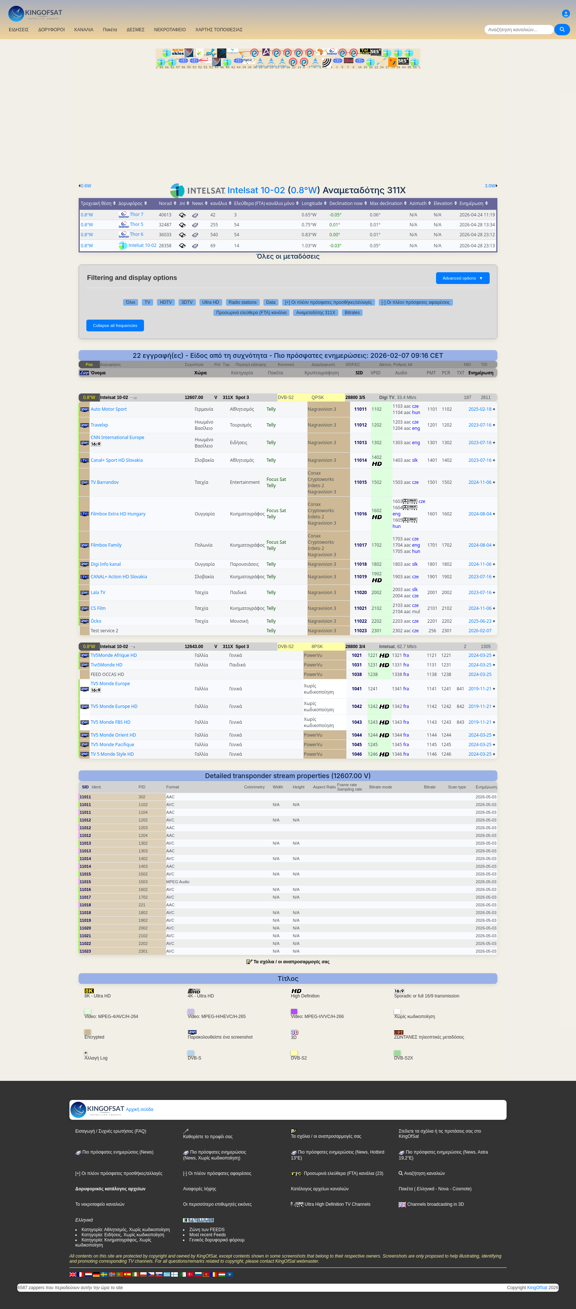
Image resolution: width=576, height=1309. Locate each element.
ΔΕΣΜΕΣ (136, 29)
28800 (351, 397)
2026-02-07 (480, 630)
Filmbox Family (106, 545)
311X (228, 397)
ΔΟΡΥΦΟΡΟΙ (51, 29)
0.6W (86, 185)
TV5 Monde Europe (110, 683)
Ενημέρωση (481, 373)
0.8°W (304, 190)
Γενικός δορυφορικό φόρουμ (216, 1240)
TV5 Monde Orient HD (113, 735)
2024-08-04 (480, 514)
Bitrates (352, 312)
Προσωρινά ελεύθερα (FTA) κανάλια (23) (337, 1173)
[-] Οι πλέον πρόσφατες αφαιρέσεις (416, 302)
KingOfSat (537, 1287)
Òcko (96, 621)
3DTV (187, 302)
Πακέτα (110, 29)
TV (147, 302)
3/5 (362, 397)
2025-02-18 (480, 409)
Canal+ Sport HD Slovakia (117, 460)
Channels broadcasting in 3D (431, 1204)
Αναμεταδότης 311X (315, 312)
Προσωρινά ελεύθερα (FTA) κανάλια (251, 312)
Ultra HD (210, 302)
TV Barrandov (105, 482)
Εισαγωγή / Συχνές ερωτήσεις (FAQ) (110, 1131)
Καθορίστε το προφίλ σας (208, 1134)
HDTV (166, 302)
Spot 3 (242, 397)
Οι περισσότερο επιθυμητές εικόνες (217, 1204)
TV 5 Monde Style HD (112, 754)
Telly (271, 409)
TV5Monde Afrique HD (114, 655)
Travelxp (99, 425)
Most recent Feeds (207, 1234)
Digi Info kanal (106, 564)
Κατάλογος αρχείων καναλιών (320, 1188)
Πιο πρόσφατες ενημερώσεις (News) (114, 1152)
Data (271, 302)
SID (359, 373)
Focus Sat (276, 479)
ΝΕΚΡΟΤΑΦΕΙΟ (170, 29)
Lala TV (98, 592)
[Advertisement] (288, 123)
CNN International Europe (117, 437)
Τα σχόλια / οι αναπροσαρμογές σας (291, 961)
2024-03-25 (480, 655)
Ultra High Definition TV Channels (331, 1204)
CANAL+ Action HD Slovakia (119, 576)
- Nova (441, 1188)
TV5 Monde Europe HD (114, 706)
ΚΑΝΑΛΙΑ (83, 29)
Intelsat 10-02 (256, 190)
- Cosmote (459, 1188)
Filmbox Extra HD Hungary (118, 514)
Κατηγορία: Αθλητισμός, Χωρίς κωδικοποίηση (126, 1229)
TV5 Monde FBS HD (110, 722)
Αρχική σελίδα (112, 1109)
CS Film (98, 608)
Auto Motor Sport (109, 409)
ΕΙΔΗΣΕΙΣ (19, 29)
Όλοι (130, 302)
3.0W (490, 185)
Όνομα (98, 373)
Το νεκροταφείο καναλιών (100, 1204)
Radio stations (243, 302)
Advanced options (463, 278)
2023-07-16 (480, 425)
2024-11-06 (480, 482)
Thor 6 (136, 234)
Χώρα (200, 373)
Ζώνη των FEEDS (206, 1229)
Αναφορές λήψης (199, 1188)
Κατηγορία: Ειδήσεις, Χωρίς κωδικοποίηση (123, 1234)
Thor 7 (136, 214)
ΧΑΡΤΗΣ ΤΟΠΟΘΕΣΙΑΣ (219, 29)
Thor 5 (136, 224)
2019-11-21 (480, 689)
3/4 (362, 646)
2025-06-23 (480, 621)
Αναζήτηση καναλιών (422, 1173)
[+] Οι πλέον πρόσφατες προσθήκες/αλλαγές (328, 302)
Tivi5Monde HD (106, 665)
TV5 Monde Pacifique (112, 744)
